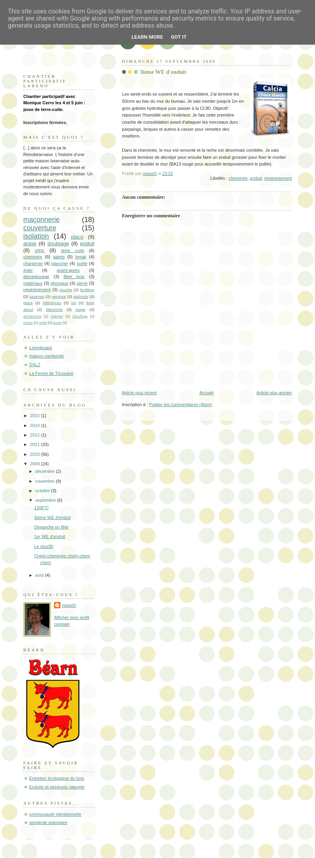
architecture (32, 316)
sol (73, 303)
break (80, 256)
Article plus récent (139, 392)
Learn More (147, 37)
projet (57, 323)
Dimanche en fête (51, 527)
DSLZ (34, 364)
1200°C (41, 507)
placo (77, 237)
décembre (45, 471)
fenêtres (87, 290)
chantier (57, 316)
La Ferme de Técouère (51, 373)
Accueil (206, 392)
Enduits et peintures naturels (56, 787)
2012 (35, 435)
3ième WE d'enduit (52, 517)
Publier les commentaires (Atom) (180, 404)
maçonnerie (41, 220)
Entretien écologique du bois (56, 778)
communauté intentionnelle (55, 814)
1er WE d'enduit (49, 536)
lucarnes (37, 296)
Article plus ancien (274, 392)
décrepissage (36, 276)
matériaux (33, 283)
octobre (43, 490)
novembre (45, 481)
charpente (33, 263)
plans (28, 303)
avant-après (68, 270)
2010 (35, 454)
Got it (179, 37)
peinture (59, 296)
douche (65, 290)
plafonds (80, 296)
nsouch (69, 605)
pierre (82, 283)
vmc (39, 250)
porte (43, 323)
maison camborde (46, 356)
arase (29, 243)
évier (28, 270)
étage (81, 309)
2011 (35, 444)
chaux (28, 323)
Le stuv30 (43, 546)
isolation (36, 236)
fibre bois (74, 276)
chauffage (80, 316)
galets (58, 256)
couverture (39, 228)
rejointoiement (278, 178)
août (40, 575)
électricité (54, 309)
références (52, 303)
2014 (35, 425)
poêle (82, 263)
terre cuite (72, 250)
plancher (59, 263)
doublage (58, 243)
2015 (35, 415)
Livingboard (40, 347)
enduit (256, 178)
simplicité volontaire (48, 822)
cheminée (238, 178)
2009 (35, 463)
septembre (46, 500)
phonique (59, 283)
